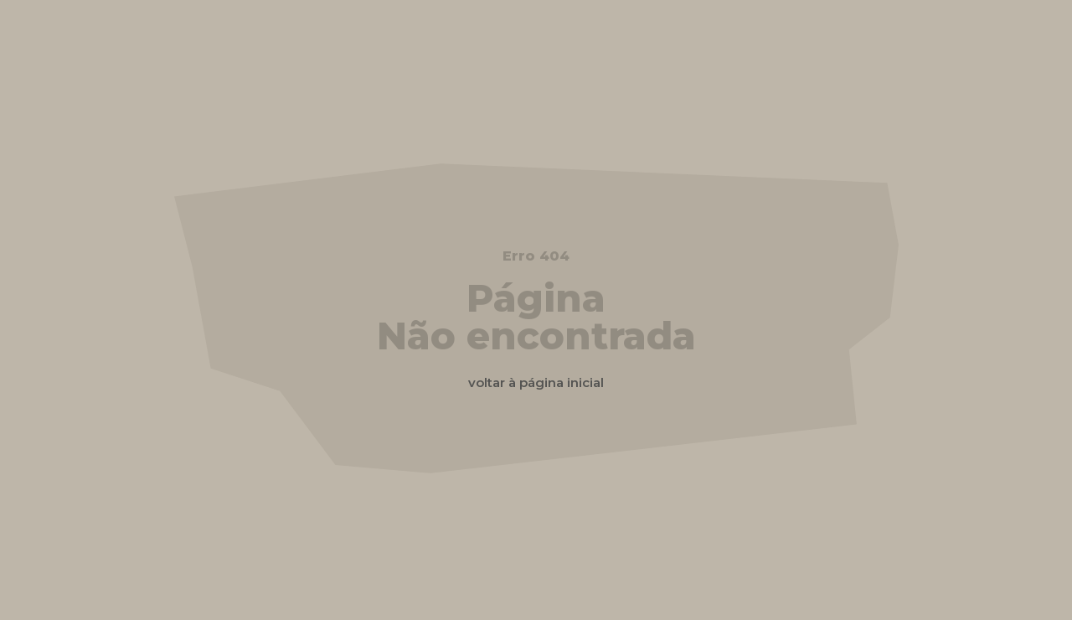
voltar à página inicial (536, 382)
